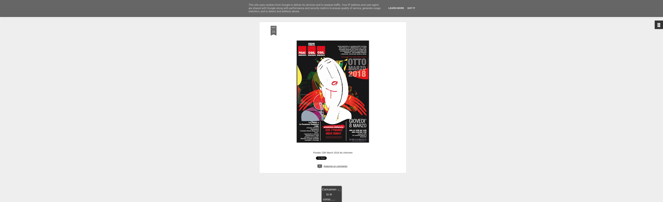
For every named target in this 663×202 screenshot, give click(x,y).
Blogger (342, 200)
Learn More (396, 8)
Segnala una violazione (355, 200)
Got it (411, 8)
